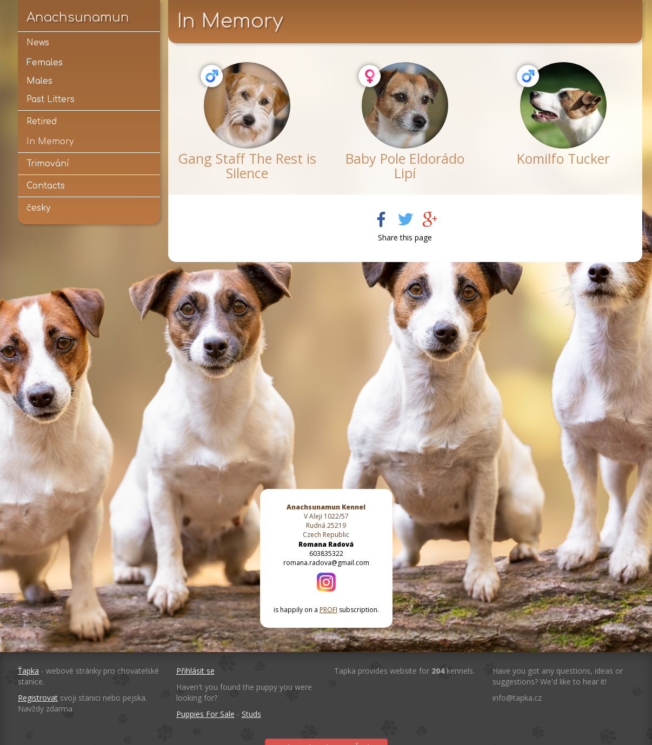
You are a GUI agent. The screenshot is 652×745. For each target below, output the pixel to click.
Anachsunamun (77, 17)
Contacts (45, 186)
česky (38, 208)
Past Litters (50, 99)
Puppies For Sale (205, 714)
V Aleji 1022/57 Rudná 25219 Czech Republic (326, 520)
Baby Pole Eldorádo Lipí (404, 166)
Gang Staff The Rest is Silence (247, 166)
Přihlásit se (195, 671)
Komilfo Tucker (563, 158)
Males (39, 81)
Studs (251, 714)
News (37, 43)
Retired (41, 121)
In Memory (50, 141)
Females (44, 63)
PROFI (328, 609)
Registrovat (38, 698)
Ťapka (28, 671)
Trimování (47, 164)
